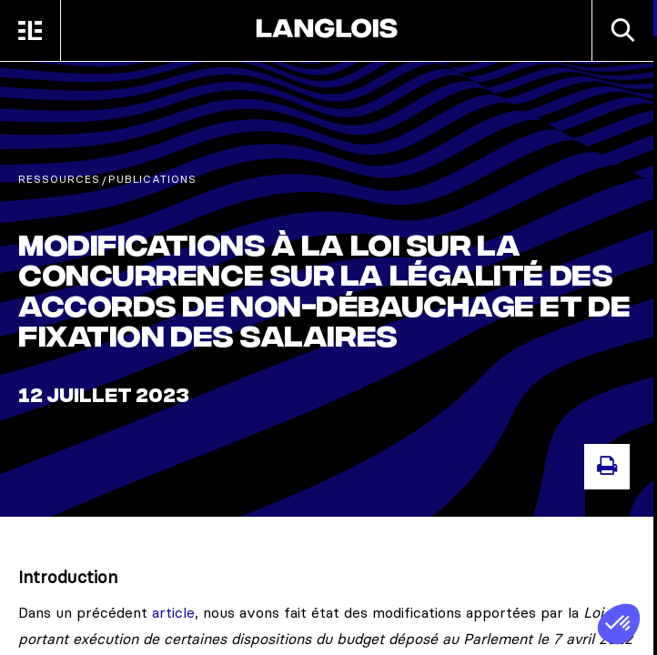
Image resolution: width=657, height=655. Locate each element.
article (173, 612)
